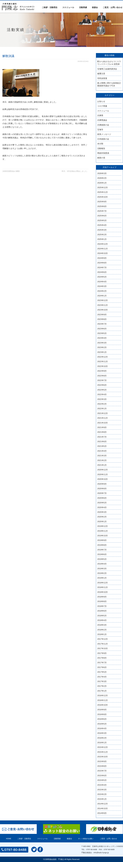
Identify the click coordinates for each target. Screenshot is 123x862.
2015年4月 (102, 785)
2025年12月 (102, 187)
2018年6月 (102, 611)
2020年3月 (102, 512)
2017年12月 (102, 639)
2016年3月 (102, 733)
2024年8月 (102, 263)
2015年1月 (102, 799)
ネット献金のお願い (86, 839)
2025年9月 (102, 202)
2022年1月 (102, 409)
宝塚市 (100, 130)
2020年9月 (102, 484)
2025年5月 (102, 220)
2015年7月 (102, 771)
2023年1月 (102, 352)
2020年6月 (102, 498)
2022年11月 (102, 361)
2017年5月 (102, 672)
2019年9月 (102, 540)
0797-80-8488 (91, 849)
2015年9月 (102, 761)
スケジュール (68, 7)
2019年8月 (102, 545)
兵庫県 (100, 115)
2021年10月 (102, 423)
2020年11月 (102, 474)
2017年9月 (102, 653)
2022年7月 (102, 380)
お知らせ (101, 101)
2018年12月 (102, 583)
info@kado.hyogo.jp (101, 853)
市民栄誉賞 (102, 78)
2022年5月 (102, 390)
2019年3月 (102, 569)
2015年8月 (102, 766)
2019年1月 (102, 578)
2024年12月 (102, 244)
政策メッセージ (104, 134)
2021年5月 (102, 446)
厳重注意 (101, 74)
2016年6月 (102, 719)
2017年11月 (102, 644)
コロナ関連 (102, 106)
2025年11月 (102, 192)
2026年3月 (102, 173)
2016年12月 (102, 696)
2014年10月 (102, 808)
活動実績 (83, 7)
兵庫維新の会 (103, 125)
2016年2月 (102, 738)
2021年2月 (102, 460)
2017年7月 (102, 663)
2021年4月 (102, 451)
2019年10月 (102, 536)
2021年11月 (102, 418)
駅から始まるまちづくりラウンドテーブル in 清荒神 (109, 62)
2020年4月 (102, 507)
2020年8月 (102, 489)
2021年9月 (102, 427)
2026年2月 (102, 178)
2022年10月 (102, 366)
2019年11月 (102, 531)
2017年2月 (102, 686)
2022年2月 (102, 404)
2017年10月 (102, 648)
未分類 (100, 144)
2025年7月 (102, 211)
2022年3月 (102, 399)
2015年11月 (102, 752)
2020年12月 (102, 470)
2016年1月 (102, 743)
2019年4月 (102, 564)
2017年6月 (102, 667)
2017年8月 (102, 658)
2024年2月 (102, 291)
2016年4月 (102, 728)
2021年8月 (102, 432)
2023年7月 (102, 324)
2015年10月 (102, 757)
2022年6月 (102, 385)
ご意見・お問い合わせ (112, 7)
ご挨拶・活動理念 (49, 7)
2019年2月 (102, 573)
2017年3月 (102, 681)
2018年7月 (102, 606)
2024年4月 (102, 282)
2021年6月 (102, 441)
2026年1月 (102, 183)
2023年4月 (102, 338)
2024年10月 (102, 253)
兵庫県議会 (102, 120)
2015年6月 (102, 776)
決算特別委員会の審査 (11, 171)
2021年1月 (102, 465)
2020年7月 (102, 493)
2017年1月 (102, 691)
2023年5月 (102, 333)
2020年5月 (102, 503)
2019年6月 (102, 554)
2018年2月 (102, 630)
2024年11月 (102, 249)
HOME (8, 839)
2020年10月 (102, 479)
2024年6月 (102, 272)
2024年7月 (102, 268)
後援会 (95, 7)
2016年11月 (102, 700)
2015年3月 (102, 790)
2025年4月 (102, 225)
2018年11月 (102, 587)
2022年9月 (102, 371)
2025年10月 (102, 197)
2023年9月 (102, 315)
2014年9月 (102, 813)
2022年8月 (102, 376)
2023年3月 (102, 343)
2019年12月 (102, 526)
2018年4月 (102, 620)
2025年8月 (102, 206)
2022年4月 (102, 394)
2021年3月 (102, 456)
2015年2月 (102, 794)
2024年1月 (102, 296)
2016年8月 (102, 714)
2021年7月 (102, 437)
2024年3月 (102, 286)
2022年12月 (102, 357)
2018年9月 (102, 597)
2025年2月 (102, 235)
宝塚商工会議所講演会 (107, 69)
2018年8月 (102, 601)
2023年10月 (102, 310)
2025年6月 (102, 216)
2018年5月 (102, 616)
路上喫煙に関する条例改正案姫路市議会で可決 (109, 84)
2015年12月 (102, 747)
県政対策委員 (103, 153)
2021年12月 (102, 413)
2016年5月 (102, 724)
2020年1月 (102, 522)
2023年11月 (102, 305)
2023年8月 (102, 319)
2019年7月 (102, 550)
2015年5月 (102, 780)
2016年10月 (102, 705)
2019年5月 (102, 559)
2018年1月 (102, 634)
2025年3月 (102, 230)
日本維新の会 (103, 139)
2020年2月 (102, 517)
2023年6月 (102, 329)
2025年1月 (102, 239)
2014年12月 (102, 804)
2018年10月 (102, 592)
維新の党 (101, 158)
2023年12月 (102, 300)
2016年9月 (102, 710)
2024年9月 (102, 258)
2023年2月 (102, 347)
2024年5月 (102, 277)
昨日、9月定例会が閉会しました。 (75, 171)
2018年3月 (102, 625)
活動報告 (101, 148)
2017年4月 (102, 677)
